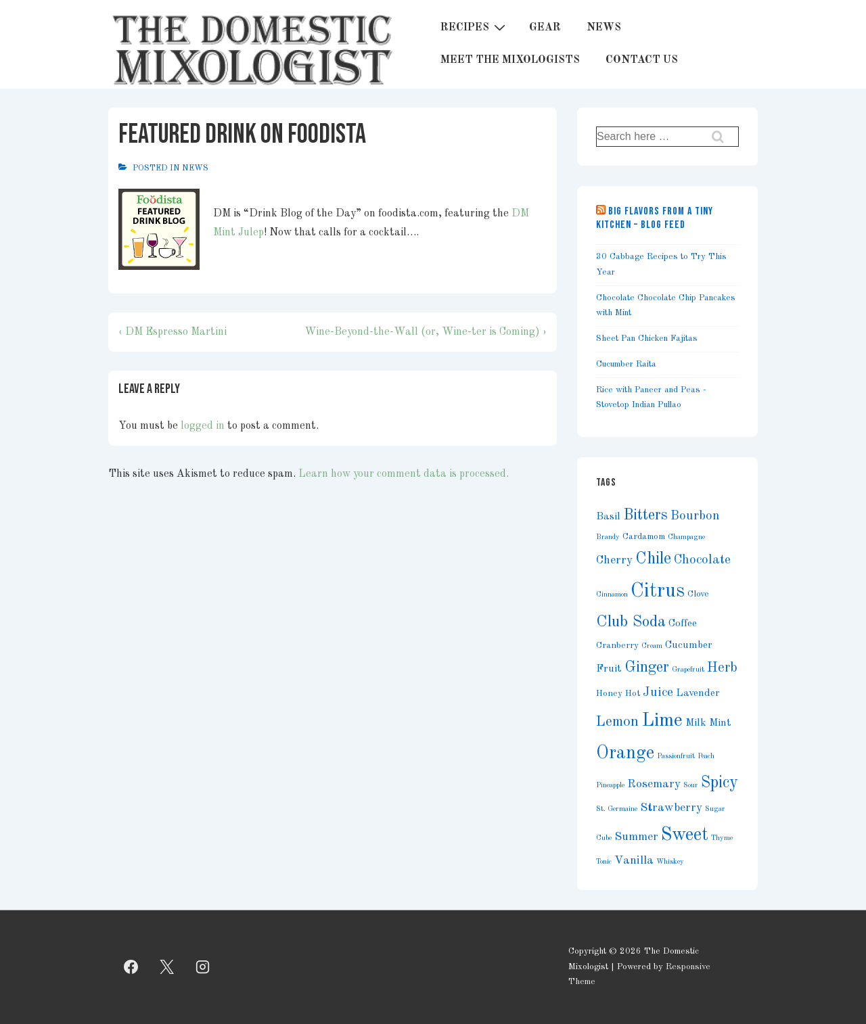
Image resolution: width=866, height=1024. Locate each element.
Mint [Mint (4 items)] (720, 723)
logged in (203, 426)
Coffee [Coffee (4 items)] (682, 623)
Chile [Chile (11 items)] (653, 559)
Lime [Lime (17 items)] (662, 720)
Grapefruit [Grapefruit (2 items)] (688, 670)
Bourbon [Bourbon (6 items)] (695, 516)
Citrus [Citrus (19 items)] (658, 591)
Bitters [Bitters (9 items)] (645, 515)
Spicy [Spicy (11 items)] (719, 782)
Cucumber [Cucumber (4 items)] (688, 645)
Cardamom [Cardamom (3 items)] (643, 536)
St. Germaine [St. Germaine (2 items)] (616, 809)
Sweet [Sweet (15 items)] (684, 835)
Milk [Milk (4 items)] (695, 723)
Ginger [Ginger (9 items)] (646, 667)
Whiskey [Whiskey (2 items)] (670, 862)
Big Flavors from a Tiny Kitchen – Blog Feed (654, 218)
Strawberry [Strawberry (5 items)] (671, 808)
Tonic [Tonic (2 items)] (604, 862)
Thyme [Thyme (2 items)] (722, 838)
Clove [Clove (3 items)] (698, 594)
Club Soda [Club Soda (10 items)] (631, 622)
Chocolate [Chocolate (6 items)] (702, 560)
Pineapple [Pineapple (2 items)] (610, 785)
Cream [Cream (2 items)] (651, 646)
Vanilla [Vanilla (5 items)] (634, 860)
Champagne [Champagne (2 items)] (686, 537)
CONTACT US (642, 60)
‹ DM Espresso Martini (172, 332)
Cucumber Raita (626, 364)
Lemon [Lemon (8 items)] (617, 722)
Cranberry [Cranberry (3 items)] (617, 645)
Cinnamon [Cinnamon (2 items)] (612, 595)
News (195, 168)
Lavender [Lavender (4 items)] (698, 693)
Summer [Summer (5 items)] (636, 837)
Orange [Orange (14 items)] (625, 753)
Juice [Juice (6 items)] (658, 692)
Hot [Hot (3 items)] (632, 693)
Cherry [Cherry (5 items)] (614, 560)
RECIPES (474, 27)
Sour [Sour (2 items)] (690, 785)
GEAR (545, 27)
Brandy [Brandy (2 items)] (608, 537)
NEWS (604, 27)
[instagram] (203, 967)
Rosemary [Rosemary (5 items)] (654, 784)
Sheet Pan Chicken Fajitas (647, 338)
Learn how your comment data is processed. (403, 474)
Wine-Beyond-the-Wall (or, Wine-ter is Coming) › (425, 332)
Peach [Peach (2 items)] (706, 756)
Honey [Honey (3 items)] (609, 693)
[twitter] (167, 967)
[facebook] (131, 967)
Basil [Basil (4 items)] (608, 516)
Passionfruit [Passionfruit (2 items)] (676, 756)
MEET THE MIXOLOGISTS (510, 60)
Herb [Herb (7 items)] (722, 668)
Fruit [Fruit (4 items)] (609, 669)
